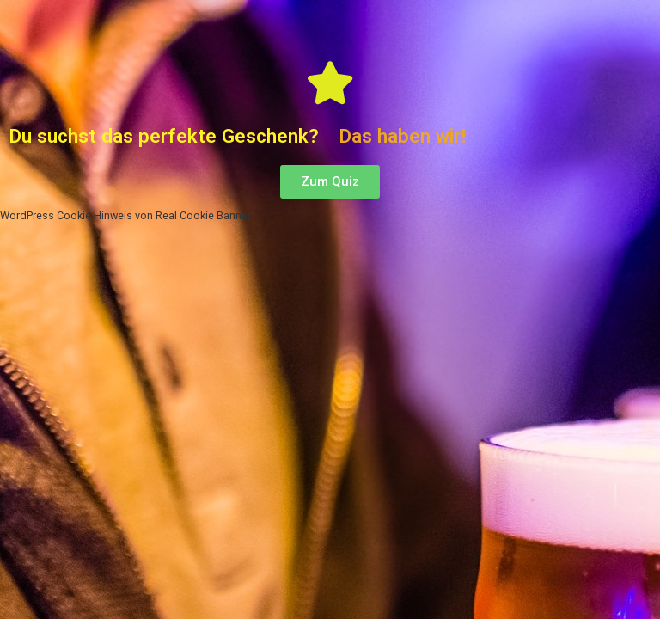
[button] (330, 182)
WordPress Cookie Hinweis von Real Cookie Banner (122, 215)
